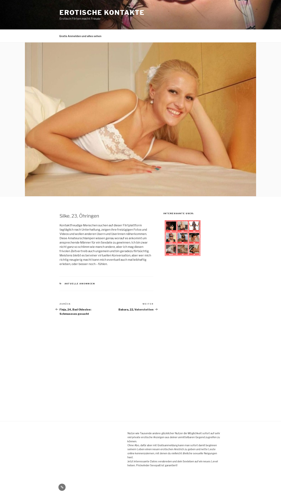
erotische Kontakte (102, 12)
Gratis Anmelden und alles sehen (80, 36)
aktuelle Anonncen (80, 283)
